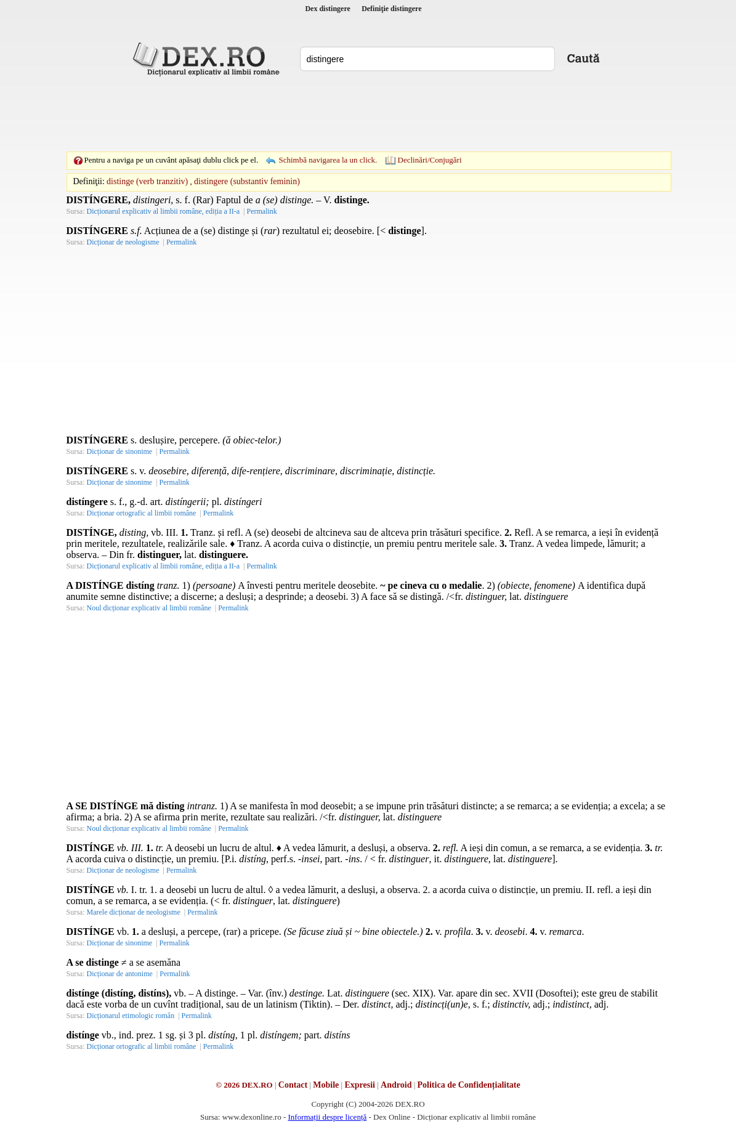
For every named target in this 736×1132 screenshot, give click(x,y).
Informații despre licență (327, 1117)
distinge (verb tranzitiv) (147, 181)
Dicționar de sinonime (120, 451)
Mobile (326, 1085)
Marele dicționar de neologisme (133, 912)
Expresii (359, 1085)
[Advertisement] (368, 114)
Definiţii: (89, 181)
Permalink (261, 211)
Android (396, 1085)
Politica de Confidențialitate (469, 1085)
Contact (292, 1085)
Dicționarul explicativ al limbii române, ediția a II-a (163, 211)
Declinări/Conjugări (430, 159)
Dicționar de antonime (120, 973)
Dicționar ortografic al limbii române (141, 513)
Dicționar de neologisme (123, 242)
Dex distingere (327, 8)
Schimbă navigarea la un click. (327, 159)
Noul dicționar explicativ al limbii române (149, 608)
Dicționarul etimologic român (131, 1015)
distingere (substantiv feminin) (247, 181)
